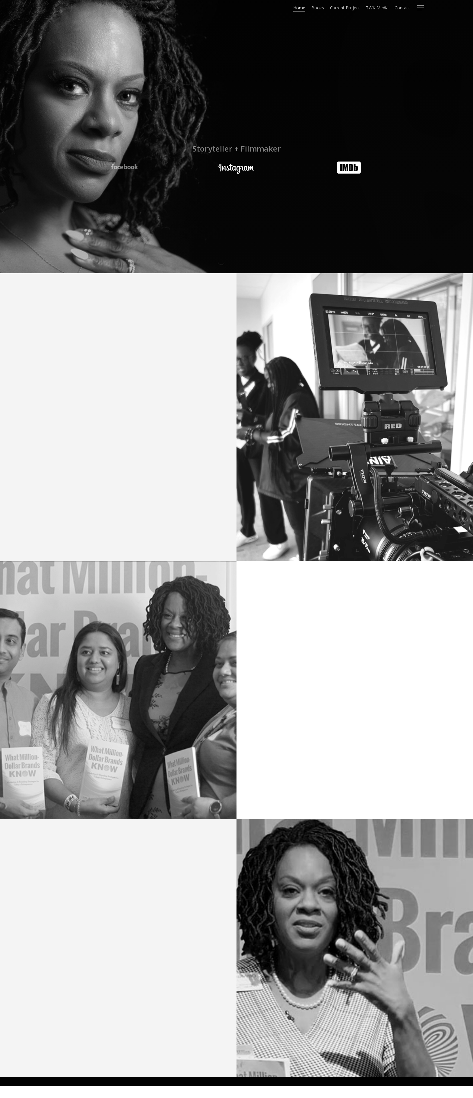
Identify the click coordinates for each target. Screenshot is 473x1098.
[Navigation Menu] (420, 13)
